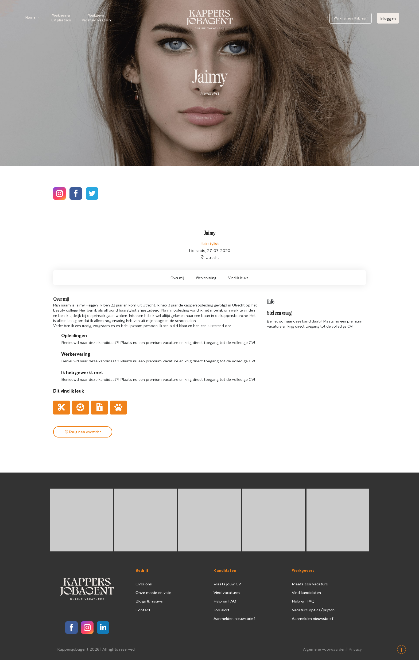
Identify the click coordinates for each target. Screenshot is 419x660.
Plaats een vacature (310, 583)
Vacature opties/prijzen (313, 609)
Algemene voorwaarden (324, 649)
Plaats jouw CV (227, 583)
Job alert (222, 609)
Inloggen (388, 18)
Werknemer (61, 17)
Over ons (143, 583)
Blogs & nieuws (149, 601)
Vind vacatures (227, 592)
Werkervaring (206, 278)
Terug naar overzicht (82, 432)
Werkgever (96, 17)
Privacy (355, 649)
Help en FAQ (225, 601)
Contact (142, 609)
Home (30, 17)
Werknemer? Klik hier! (350, 18)
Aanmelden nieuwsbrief (234, 618)
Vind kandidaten (306, 592)
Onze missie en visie (153, 592)
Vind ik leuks (238, 278)
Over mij (177, 278)
